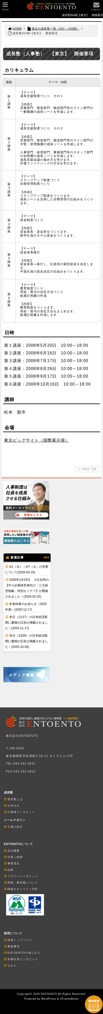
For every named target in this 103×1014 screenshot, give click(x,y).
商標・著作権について (21, 882)
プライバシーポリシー (21, 876)
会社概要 (12, 850)
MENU (5, 7)
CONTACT (96, 7)
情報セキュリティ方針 (21, 889)
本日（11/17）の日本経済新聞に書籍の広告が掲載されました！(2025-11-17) (26, 622)
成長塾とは (13, 799)
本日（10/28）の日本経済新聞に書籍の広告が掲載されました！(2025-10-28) (26, 641)
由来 (9, 869)
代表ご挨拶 (13, 857)
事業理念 (12, 863)
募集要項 (12, 946)
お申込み (12, 805)
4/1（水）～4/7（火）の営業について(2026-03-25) (26, 569)
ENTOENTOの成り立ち (22, 952)
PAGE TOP (86, 469)
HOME (15, 28)
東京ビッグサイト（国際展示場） (36, 440)
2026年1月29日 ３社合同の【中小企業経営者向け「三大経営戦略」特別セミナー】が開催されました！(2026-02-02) (27, 588)
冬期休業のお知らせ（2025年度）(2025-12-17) (26, 606)
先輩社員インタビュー (21, 959)
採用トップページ (18, 940)
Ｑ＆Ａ (10, 965)
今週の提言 (13, 826)
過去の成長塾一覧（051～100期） (53, 28)
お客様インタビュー (19, 811)
